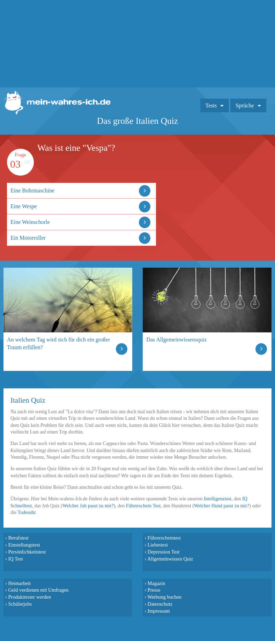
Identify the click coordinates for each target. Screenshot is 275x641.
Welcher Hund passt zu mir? (221, 505)
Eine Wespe (23, 206)
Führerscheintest (164, 538)
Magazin (156, 583)
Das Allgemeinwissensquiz (176, 340)
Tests (211, 105)
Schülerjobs (20, 604)
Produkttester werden (29, 597)
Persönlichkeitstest (27, 552)
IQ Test (15, 559)
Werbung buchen (165, 597)
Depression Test (164, 552)
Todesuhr (26, 512)
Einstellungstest (24, 545)
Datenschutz (160, 604)
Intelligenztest (217, 498)
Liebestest (158, 545)
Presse (154, 590)
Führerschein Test (143, 505)
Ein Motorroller (28, 238)
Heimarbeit (19, 583)
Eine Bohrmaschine (32, 190)
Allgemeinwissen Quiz (170, 559)
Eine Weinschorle (30, 222)
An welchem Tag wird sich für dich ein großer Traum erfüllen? (58, 343)
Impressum (159, 611)
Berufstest (18, 538)
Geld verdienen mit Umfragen (38, 590)
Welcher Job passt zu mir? (88, 505)
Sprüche (245, 105)
